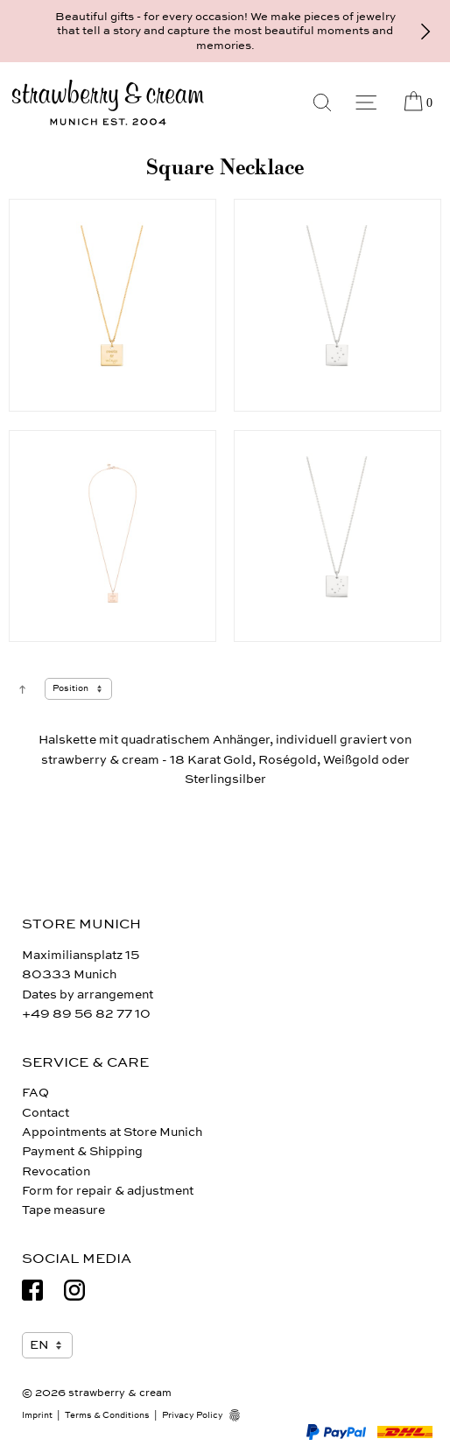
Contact (45, 1112)
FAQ (35, 1092)
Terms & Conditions (107, 1415)
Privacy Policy (192, 1415)
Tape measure (63, 1210)
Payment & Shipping (82, 1151)
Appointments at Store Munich (112, 1132)
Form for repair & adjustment (107, 1190)
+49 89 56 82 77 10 (86, 1013)
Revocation (56, 1171)
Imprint (37, 1415)
